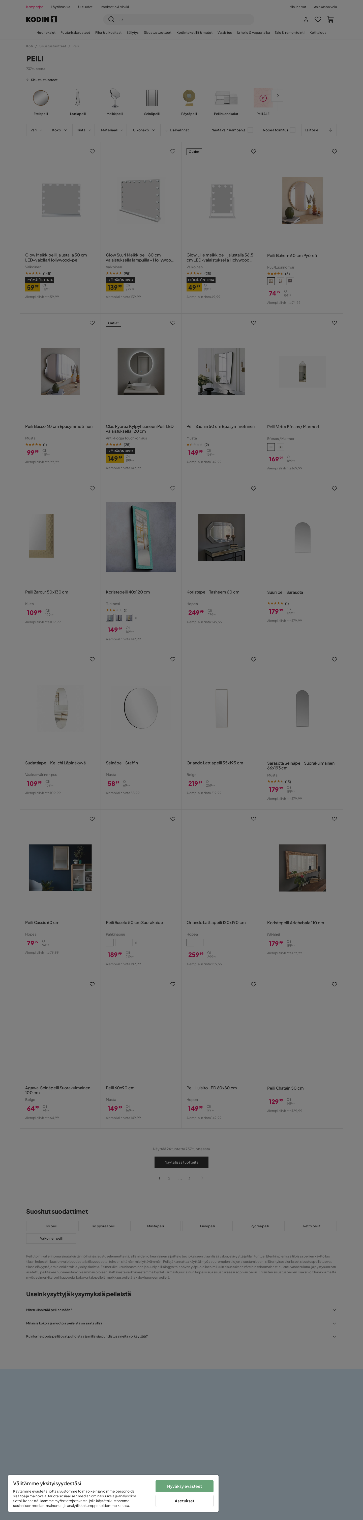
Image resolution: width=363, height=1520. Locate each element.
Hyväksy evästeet (184, 1486)
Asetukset (184, 1500)
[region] (113, 1493)
